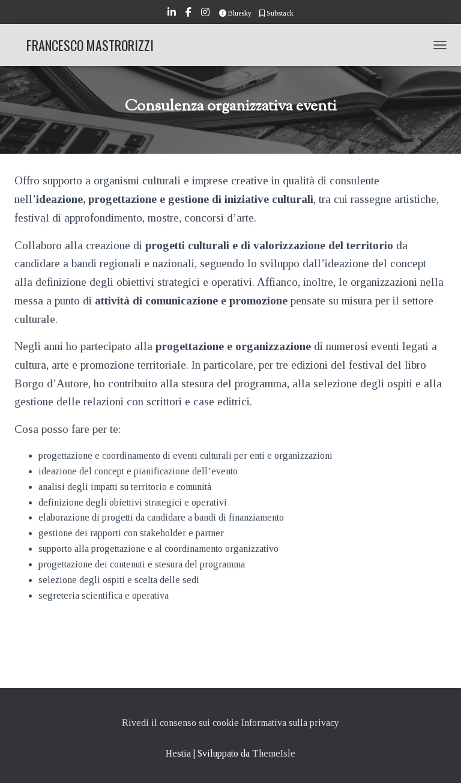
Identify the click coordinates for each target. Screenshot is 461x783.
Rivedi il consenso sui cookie (180, 723)
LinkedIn (172, 14)
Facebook (189, 14)
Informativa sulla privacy (290, 723)
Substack (276, 13)
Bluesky (235, 13)
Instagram (206, 14)
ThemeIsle (273, 753)
